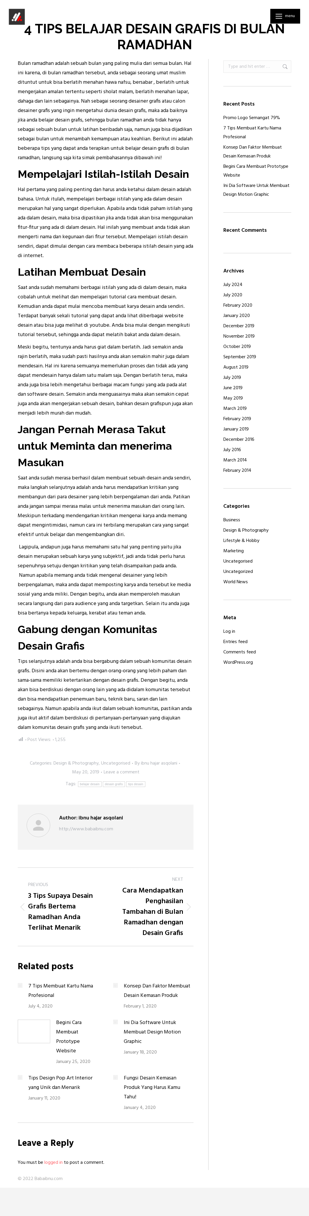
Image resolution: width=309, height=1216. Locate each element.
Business (231, 520)
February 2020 (237, 305)
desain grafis (114, 784)
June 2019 (233, 388)
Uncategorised (115, 763)
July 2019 (232, 378)
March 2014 (235, 460)
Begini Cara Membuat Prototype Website (69, 1036)
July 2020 (232, 295)
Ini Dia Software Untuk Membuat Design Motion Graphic (152, 1032)
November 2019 (239, 336)
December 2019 (238, 326)
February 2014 (237, 470)
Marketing (233, 551)
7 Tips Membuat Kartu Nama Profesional (60, 991)
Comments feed (239, 652)
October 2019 (237, 347)
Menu (290, 16)
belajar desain (90, 784)
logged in (53, 1162)
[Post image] (20, 985)
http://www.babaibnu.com (86, 829)
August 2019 (235, 367)
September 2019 (239, 357)
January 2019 (236, 429)
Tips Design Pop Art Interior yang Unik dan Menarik (60, 1083)
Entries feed (235, 642)
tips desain (135, 784)
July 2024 (233, 285)
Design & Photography (76, 763)
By (156, 763)
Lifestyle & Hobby (241, 541)
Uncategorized (238, 572)
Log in (229, 631)
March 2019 (235, 409)
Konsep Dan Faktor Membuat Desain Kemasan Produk (157, 991)
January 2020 (236, 316)
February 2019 (237, 419)
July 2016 (232, 450)
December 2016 (238, 439)
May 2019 (233, 398)
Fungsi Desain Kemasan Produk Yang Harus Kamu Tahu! (152, 1087)
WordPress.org (238, 662)
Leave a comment (121, 772)
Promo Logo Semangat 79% (251, 118)
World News (235, 582)
